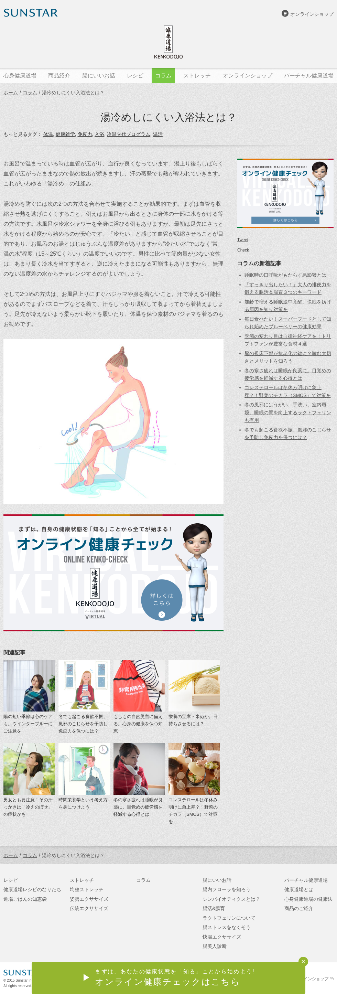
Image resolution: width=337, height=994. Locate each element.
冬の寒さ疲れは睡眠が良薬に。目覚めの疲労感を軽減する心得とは (138, 807)
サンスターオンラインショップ (299, 978)
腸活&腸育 (214, 908)
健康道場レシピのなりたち (32, 889)
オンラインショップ (312, 14)
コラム (30, 92)
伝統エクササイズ (89, 908)
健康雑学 (65, 134)
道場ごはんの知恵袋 (25, 899)
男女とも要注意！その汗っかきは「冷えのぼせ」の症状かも (28, 807)
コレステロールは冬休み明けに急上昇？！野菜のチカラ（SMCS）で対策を (193, 810)
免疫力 (85, 134)
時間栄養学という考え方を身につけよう (83, 803)
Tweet (242, 239)
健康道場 (168, 42)
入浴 (99, 134)
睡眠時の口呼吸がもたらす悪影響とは (285, 275)
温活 (158, 134)
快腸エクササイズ (222, 937)
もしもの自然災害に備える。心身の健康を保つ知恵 (138, 724)
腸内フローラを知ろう (227, 889)
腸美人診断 (215, 946)
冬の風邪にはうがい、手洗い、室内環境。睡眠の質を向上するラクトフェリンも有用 (287, 412)
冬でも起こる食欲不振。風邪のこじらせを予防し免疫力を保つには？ (83, 724)
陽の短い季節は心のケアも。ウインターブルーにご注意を (28, 724)
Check (243, 250)
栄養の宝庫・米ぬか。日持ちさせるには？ (193, 720)
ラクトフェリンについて (229, 918)
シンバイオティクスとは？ (231, 899)
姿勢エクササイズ (89, 899)
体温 (48, 134)
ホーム (10, 92)
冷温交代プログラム (128, 134)
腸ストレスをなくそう (227, 927)
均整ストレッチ (87, 889)
